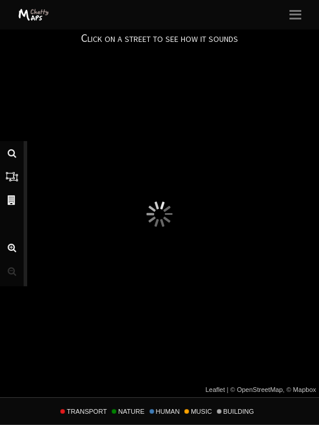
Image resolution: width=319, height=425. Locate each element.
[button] (12, 247)
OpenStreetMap (260, 389)
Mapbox (304, 389)
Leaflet (215, 389)
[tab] (12, 153)
